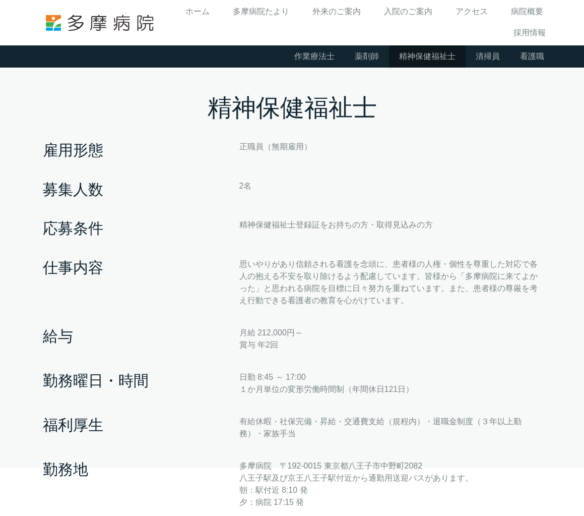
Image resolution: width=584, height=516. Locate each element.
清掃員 (488, 56)
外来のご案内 (336, 11)
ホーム (197, 11)
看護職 (532, 56)
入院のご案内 (408, 11)
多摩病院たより (261, 11)
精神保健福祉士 (427, 56)
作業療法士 (314, 56)
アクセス (472, 11)
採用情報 (529, 32)
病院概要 (527, 11)
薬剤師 (367, 56)
